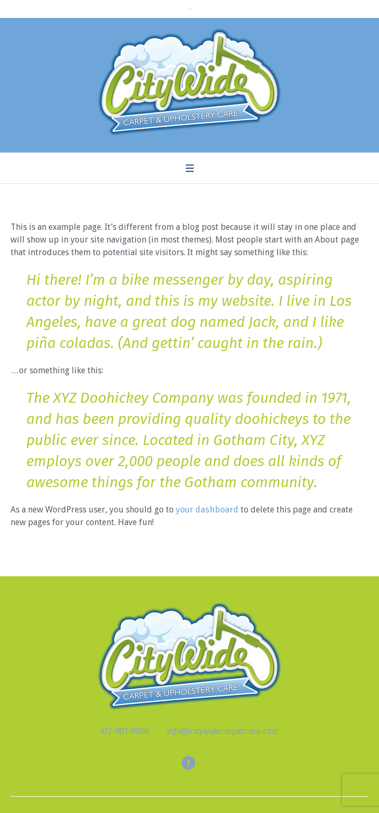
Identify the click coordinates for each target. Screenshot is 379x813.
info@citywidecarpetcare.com (223, 731)
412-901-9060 (125, 731)
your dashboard (207, 510)
